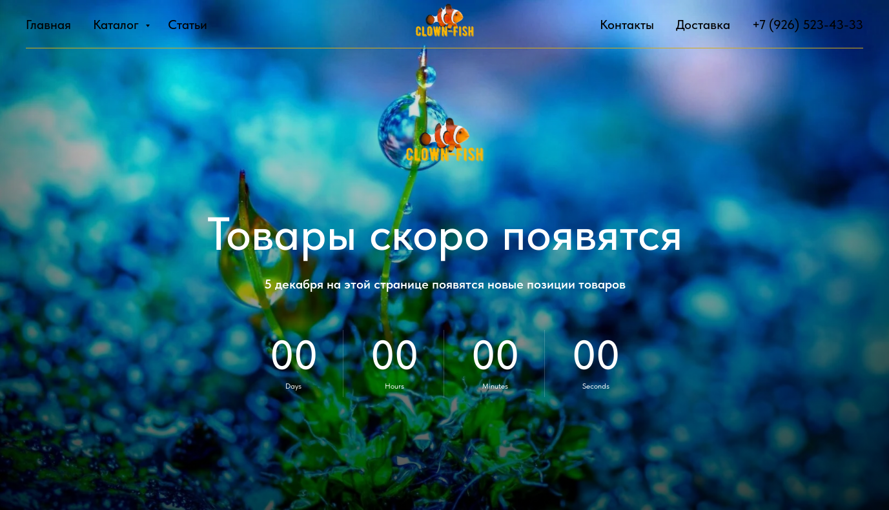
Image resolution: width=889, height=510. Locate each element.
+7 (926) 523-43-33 (807, 24)
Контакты (627, 24)
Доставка (703, 24)
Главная (48, 24)
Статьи (187, 24)
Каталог (117, 24)
